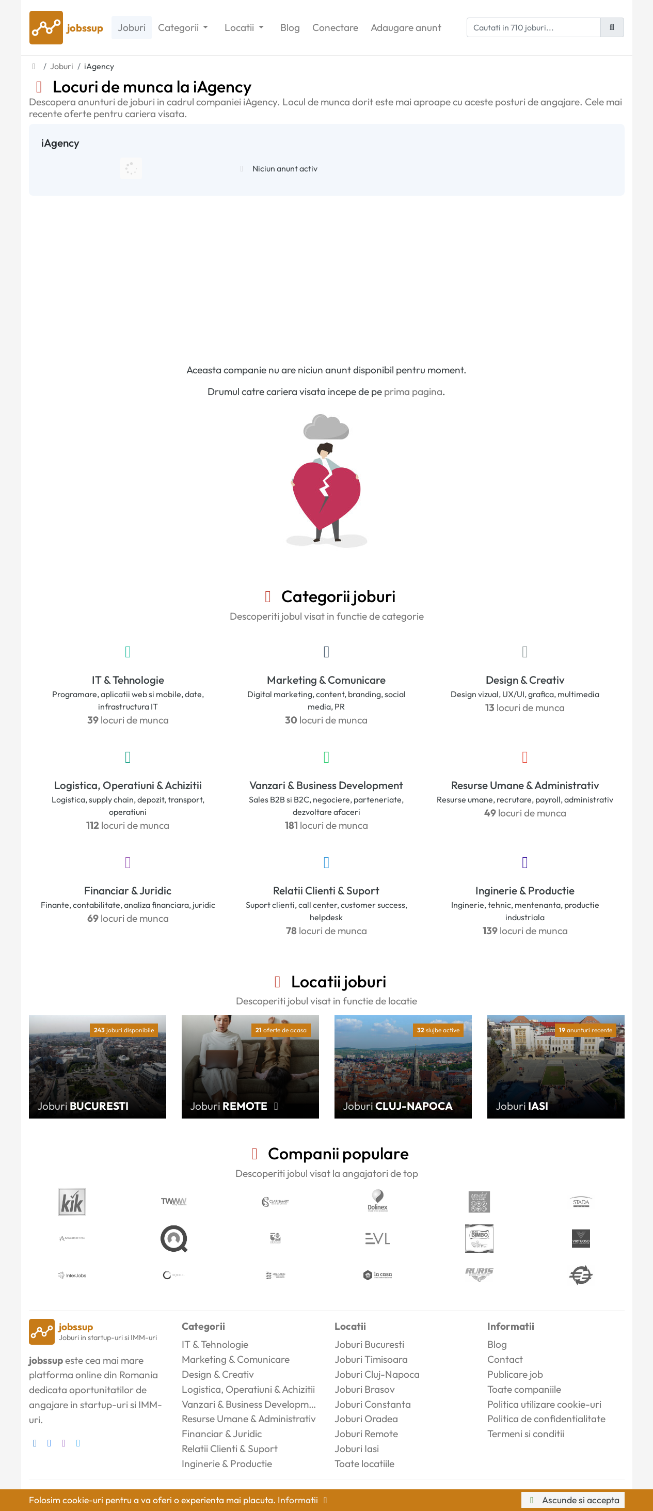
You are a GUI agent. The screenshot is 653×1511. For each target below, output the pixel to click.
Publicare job (515, 1374)
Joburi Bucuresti (369, 1344)
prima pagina (413, 391)
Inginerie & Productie (525, 890)
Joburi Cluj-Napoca (377, 1374)
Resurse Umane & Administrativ (525, 785)
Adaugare (406, 27)
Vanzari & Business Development (326, 785)
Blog (290, 27)
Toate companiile (524, 1389)
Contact (505, 1359)
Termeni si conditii (525, 1433)
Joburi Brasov (365, 1389)
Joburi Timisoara (371, 1359)
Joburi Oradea (366, 1418)
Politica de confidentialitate (546, 1418)
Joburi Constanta (373, 1404)
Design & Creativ (525, 679)
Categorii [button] (179, 27)
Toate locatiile (364, 1463)
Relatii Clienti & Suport (326, 890)
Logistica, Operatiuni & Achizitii (128, 785)
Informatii (304, 1500)
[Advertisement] (326, 273)
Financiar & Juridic (127, 890)
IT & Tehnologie (128, 679)
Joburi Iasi (357, 1448)
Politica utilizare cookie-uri (544, 1404)
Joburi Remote (366, 1433)
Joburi (132, 27)
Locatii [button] (240, 27)
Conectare (335, 27)
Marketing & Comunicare (326, 679)
